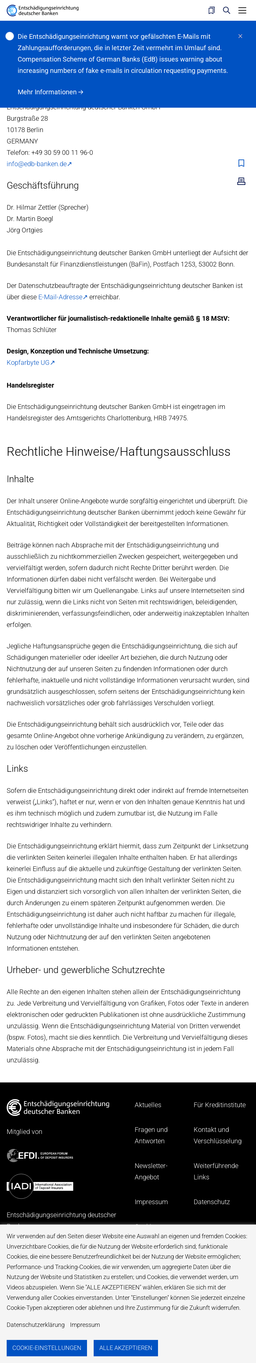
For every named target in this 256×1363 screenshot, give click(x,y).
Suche (226, 10)
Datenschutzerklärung (36, 1324)
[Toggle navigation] (242, 10)
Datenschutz (212, 1202)
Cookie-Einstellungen (46, 1347)
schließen (240, 36)
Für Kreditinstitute (220, 1105)
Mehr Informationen (47, 92)
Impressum (85, 1324)
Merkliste (212, 10)
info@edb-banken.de (37, 164)
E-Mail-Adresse (60, 297)
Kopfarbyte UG (28, 362)
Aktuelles (148, 1105)
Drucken (241, 181)
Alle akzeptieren (125, 1347)
